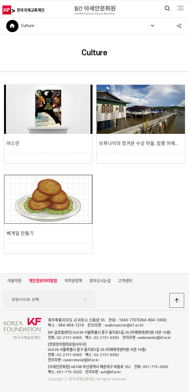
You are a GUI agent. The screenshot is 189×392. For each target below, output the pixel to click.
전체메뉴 (180, 8)
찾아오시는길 (100, 281)
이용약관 (14, 281)
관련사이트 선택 (49, 299)
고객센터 (125, 281)
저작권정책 (73, 281)
